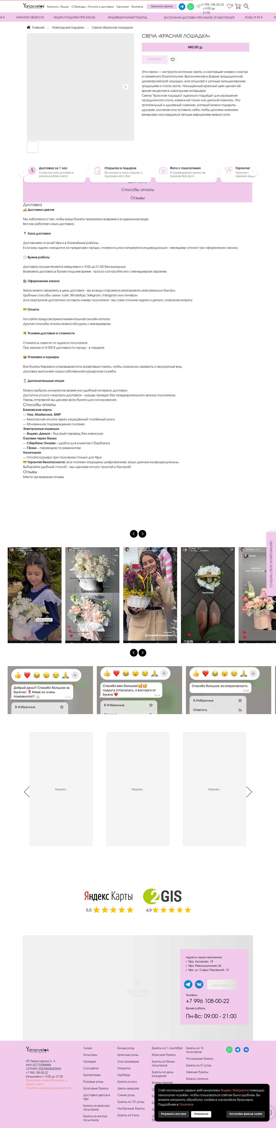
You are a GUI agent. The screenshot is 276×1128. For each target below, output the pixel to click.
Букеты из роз (127, 1081)
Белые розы (125, 1048)
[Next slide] (142, 534)
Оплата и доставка (101, 7)
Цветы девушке (128, 1088)
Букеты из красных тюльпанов (96, 1107)
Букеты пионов (162, 1082)
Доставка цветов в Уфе (96, 1097)
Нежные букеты (197, 1072)
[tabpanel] (138, 988)
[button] (162, 6)
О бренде (78, 7)
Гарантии (122, 7)
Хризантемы (92, 1075)
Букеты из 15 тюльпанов (194, 1050)
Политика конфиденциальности (48, 1088)
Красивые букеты (95, 1088)
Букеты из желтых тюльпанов (95, 1118)
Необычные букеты (131, 1108)
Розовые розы (93, 1081)
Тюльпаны (90, 1055)
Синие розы (126, 1095)
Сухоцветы (91, 1068)
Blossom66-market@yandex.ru (46, 1080)
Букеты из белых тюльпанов (163, 1063)
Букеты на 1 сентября (167, 1048)
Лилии (87, 1048)
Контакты (137, 7)
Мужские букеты (164, 1055)
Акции (64, 7)
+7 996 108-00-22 (212, 4)
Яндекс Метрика (233, 1090)
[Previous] (23, 171)
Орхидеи (89, 1061)
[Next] (253, 171)
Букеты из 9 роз (128, 1115)
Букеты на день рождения (162, 1074)
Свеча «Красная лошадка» (112, 27)
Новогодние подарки (68, 27)
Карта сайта (35, 1084)
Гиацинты (124, 1068)
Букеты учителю (197, 1079)
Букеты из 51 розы (198, 1065)
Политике (186, 1104)
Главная (35, 27)
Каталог (52, 7)
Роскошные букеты (199, 1058)
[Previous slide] (134, 534)
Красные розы (127, 1055)
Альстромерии (128, 1061)
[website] (229, 1051)
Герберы (123, 1075)
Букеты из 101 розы (130, 1102)
